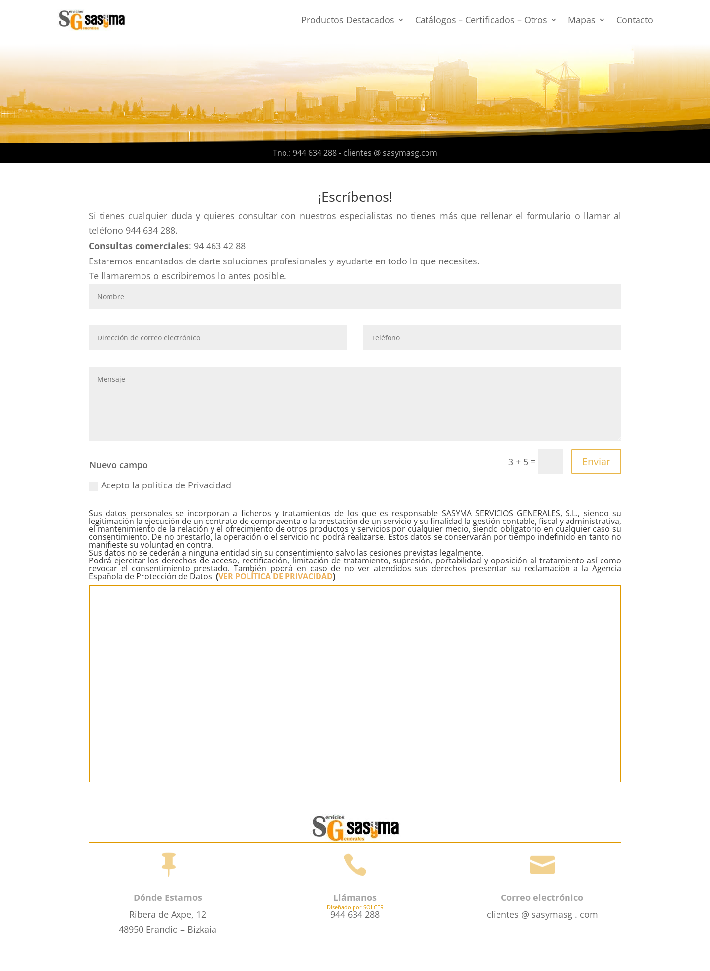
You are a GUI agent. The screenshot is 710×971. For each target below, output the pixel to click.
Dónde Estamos (168, 897)
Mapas (582, 20)
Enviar (596, 461)
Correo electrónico (542, 897)
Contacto (634, 20)
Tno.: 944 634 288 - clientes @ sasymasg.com (355, 153)
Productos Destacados (347, 20)
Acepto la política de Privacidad (160, 485)
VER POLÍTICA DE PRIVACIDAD (275, 576)
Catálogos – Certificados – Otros (481, 20)
